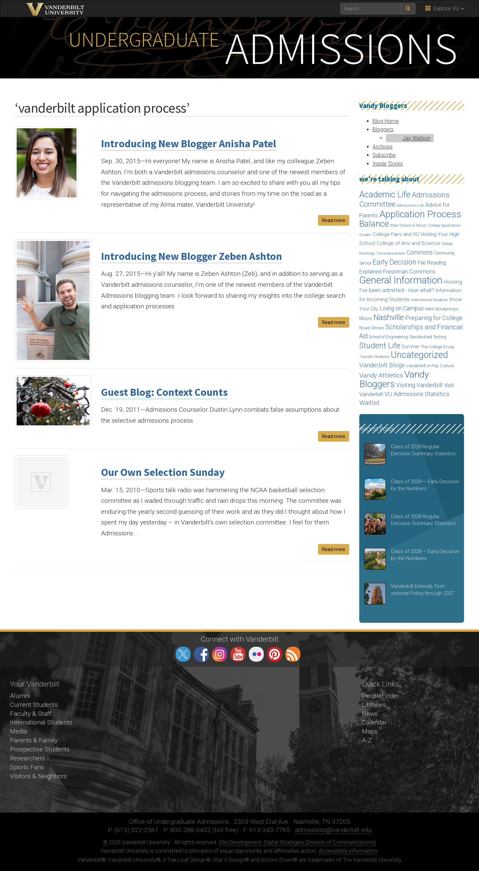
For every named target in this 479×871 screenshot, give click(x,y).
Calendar (374, 722)
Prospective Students (40, 749)
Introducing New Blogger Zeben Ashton (191, 256)
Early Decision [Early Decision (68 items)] (394, 262)
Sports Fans (27, 767)
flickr (256, 654)
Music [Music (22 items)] (365, 318)
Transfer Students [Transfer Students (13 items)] (374, 357)
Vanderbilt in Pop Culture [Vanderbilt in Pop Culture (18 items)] (430, 365)
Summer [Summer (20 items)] (410, 346)
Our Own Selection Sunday (163, 472)
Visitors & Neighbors (38, 776)
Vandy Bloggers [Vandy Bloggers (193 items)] (394, 379)
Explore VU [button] (444, 8)
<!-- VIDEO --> (239, 740)
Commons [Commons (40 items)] (419, 252)
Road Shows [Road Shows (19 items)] (371, 327)
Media (18, 731)
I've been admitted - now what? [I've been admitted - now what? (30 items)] (396, 290)
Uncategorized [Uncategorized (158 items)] (419, 355)
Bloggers (383, 129)
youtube (238, 654)
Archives (383, 147)
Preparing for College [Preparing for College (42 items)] (434, 317)
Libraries (374, 704)
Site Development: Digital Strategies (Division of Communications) (297, 842)
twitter (183, 654)
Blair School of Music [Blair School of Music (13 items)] (409, 225)
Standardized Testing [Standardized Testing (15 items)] (427, 337)
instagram (219, 654)
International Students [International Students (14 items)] (429, 299)
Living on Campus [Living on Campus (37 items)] (402, 308)
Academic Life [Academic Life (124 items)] (384, 194)
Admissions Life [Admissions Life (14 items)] (410, 205)
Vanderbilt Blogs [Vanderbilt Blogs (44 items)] (382, 365)
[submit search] (408, 8)
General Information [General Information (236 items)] (400, 280)
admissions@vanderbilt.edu (333, 830)
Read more (333, 220)
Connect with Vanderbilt (240, 639)
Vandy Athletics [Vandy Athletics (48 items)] (381, 375)
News (370, 713)
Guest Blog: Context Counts (164, 392)
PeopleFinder (380, 696)
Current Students (34, 704)
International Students (41, 722)
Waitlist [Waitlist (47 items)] (369, 402)
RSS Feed (292, 654)
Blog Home (386, 121)
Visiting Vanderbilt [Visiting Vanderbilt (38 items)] (419, 385)
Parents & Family (34, 740)
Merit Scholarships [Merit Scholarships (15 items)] (441, 309)
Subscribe (384, 155)
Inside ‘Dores (388, 164)
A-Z (367, 740)
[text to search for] (370, 8)
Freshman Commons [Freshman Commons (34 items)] (409, 271)
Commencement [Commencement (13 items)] (391, 253)
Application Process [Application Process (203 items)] (420, 214)
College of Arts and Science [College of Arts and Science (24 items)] (408, 243)
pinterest (274, 654)
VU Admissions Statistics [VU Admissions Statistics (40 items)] (417, 393)
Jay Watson (416, 138)
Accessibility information (348, 851)
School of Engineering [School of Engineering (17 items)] (388, 336)
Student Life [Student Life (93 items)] (379, 345)
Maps (370, 731)
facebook (201, 654)
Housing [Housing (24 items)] (453, 282)
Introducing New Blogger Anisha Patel (188, 143)
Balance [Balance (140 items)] (374, 224)
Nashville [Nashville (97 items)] (389, 317)
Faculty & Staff (30, 713)
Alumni (20, 696)
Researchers (27, 758)
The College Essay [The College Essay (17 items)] (437, 346)
